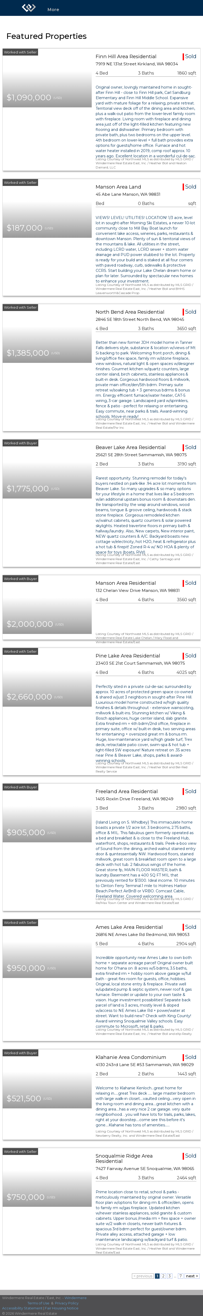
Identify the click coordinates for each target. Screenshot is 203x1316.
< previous (142, 1276)
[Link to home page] (28, 8)
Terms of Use (38, 1303)
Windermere (75, 1298)
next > (192, 1276)
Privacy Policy (67, 1303)
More (53, 9)
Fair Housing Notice (62, 1308)
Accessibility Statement (22, 1308)
